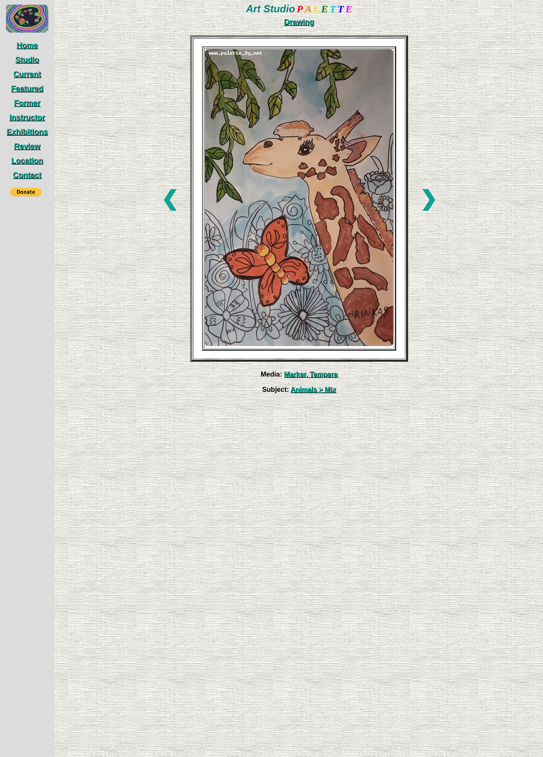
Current (27, 74)
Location (27, 160)
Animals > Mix (313, 389)
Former (27, 103)
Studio (27, 60)
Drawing (299, 22)
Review (27, 146)
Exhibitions (27, 132)
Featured (27, 88)
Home (27, 45)
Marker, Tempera (311, 374)
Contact (27, 175)
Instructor (27, 117)
